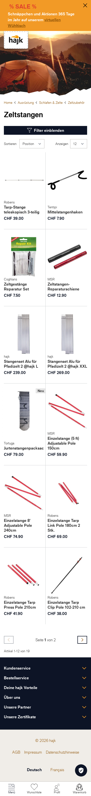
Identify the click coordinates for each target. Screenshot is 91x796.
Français (57, 769)
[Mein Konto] (57, 789)
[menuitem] (16, 752)
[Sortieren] (31, 143)
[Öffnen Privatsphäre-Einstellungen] (81, 770)
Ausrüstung (26, 102)
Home (8, 102)
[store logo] (16, 40)
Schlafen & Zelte (51, 102)
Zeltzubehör (76, 102)
